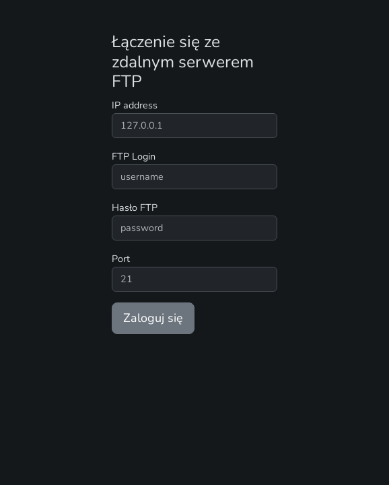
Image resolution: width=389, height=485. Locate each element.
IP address (134, 105)
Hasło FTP (134, 207)
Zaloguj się (153, 318)
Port (121, 258)
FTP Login (133, 156)
